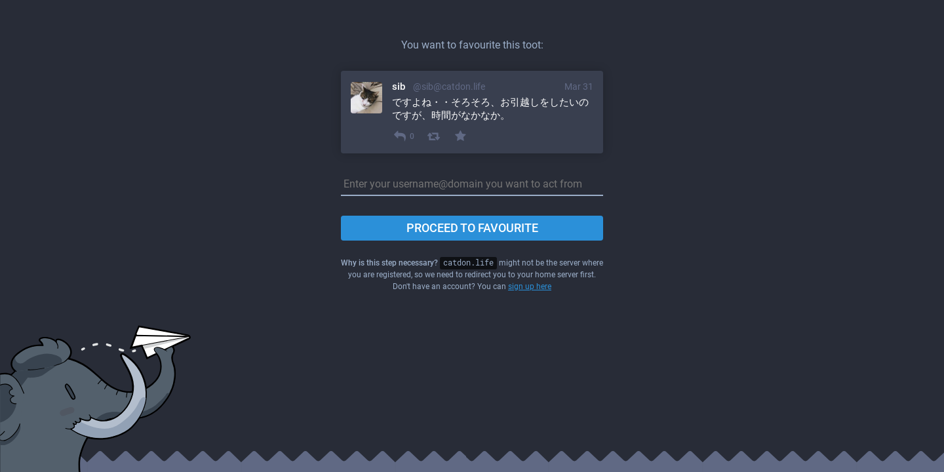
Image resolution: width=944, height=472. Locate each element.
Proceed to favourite (472, 228)
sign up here (529, 286)
